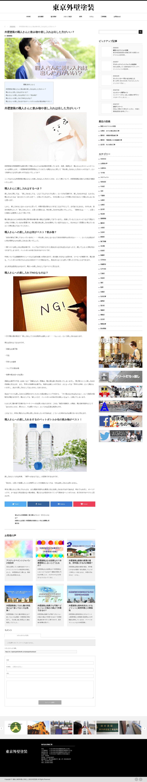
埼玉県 (102, 214)
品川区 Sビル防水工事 (107, 144)
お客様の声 (103, 163)
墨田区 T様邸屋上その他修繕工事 (111, 140)
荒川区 (102, 305)
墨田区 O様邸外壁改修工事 (109, 135)
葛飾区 (102, 310)
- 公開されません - (14, 666)
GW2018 (103, 159)
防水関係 (103, 328)
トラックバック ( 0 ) (22, 635)
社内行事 (103, 296)
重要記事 (103, 324)
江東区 (102, 273)
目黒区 (102, 292)
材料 (80, 16)
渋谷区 (102, 278)
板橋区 (102, 255)
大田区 (102, 228)
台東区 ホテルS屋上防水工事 (109, 131)
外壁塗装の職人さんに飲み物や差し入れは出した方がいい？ (26, 89)
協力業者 (53, 16)
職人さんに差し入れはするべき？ (17, 92)
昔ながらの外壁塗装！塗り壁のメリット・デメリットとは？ (32, 516)
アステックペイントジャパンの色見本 (124, 64)
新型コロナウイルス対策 (120, 50)
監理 (101, 287)
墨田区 (102, 223)
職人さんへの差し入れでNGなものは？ (19, 98)
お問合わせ (117, 16)
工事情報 (103, 16)
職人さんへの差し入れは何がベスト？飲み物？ (21, 95)
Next (144, 728)
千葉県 (102, 195)
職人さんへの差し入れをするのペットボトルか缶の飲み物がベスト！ (29, 101)
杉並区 (102, 250)
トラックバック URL (10, 648)
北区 (101, 191)
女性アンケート (118, 106)
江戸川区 (103, 269)
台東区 (102, 200)
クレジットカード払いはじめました (124, 78)
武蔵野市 (103, 264)
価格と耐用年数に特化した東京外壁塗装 (25, 779)
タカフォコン (104, 177)
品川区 (102, 209)
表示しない (30, 84)
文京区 (102, 232)
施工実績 (103, 241)
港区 (101, 283)
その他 (102, 172)
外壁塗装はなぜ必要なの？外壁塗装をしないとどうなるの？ (49, 563)
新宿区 (102, 237)
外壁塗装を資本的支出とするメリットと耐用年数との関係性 (81, 608)
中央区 (102, 186)
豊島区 (102, 315)
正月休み (103, 260)
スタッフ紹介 (68, 16)
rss (136, 779)
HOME (28, 16)
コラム (91, 16)
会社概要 (40, 16)
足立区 (102, 319)
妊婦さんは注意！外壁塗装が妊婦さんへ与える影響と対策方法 (32, 522)
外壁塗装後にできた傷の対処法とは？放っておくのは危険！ (18, 608)
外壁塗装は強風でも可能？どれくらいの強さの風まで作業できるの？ (49, 608)
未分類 (102, 246)
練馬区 (102, 301)
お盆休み (103, 168)
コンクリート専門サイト (120, 92)
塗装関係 (9, 36)
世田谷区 (103, 182)
